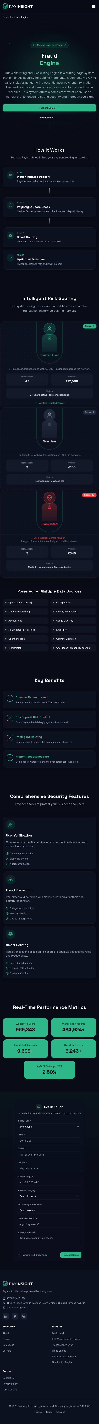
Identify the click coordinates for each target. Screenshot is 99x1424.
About (6, 1333)
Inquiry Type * (24, 1121)
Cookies (60, 1412)
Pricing (6, 1339)
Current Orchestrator (27, 1218)
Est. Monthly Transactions (30, 1204)
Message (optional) (26, 1232)
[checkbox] (19, 1255)
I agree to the (34, 1255)
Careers (7, 1350)
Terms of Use (10, 1389)
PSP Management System (66, 1339)
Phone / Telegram (26, 1176)
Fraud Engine (59, 1350)
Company (22, 1162)
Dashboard (58, 1333)
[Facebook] (15, 1316)
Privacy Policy (40, 1255)
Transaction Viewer (62, 1344)
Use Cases (8, 1344)
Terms (49, 1412)
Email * (21, 1148)
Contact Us (9, 1378)
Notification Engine (62, 1362)
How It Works (49, 117)
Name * (21, 1134)
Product (7, 17)
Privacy (38, 1412)
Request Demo (49, 107)
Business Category (26, 1190)
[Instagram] (24, 1316)
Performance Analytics (64, 1356)
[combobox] (49, 1126)
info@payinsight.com (17, 1307)
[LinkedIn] (6, 1316)
